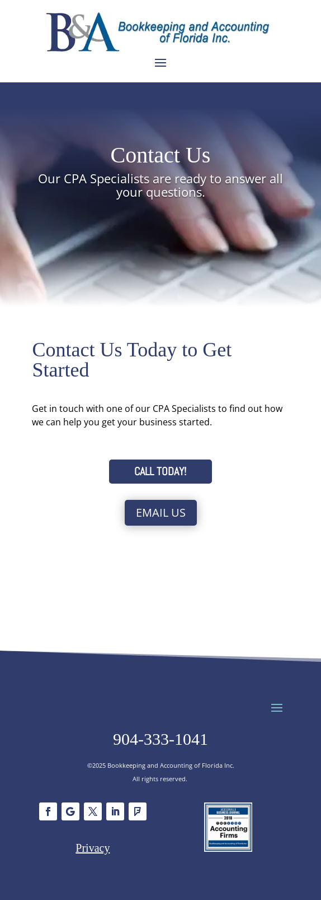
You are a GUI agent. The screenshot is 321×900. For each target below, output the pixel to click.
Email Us (161, 512)
